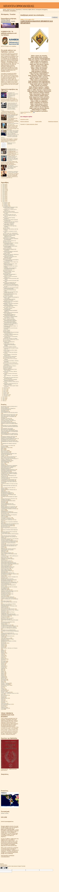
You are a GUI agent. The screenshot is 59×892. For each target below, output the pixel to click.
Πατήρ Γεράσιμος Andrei (6, 560)
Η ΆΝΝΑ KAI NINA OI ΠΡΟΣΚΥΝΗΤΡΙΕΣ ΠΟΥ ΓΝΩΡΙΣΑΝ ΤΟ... (10, 313)
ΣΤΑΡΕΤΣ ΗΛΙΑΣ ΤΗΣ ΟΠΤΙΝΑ (7, 597)
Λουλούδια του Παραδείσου (6, 518)
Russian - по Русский (5, 692)
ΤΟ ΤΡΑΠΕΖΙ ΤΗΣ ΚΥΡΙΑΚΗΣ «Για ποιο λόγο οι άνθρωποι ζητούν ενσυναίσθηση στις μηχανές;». (12, 94)
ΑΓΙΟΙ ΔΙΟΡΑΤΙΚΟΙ (5, 411)
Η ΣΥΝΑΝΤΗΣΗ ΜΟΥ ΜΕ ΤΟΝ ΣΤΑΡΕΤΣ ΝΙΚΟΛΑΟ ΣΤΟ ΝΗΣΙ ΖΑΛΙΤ (10, 222)
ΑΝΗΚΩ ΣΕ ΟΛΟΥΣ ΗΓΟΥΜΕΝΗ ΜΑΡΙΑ (9, 423)
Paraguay (3, 686)
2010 (3, 398)
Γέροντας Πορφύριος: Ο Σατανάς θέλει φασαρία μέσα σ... (10, 355)
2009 (3, 399)
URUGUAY (3, 701)
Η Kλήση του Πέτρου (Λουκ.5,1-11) (9, 240)
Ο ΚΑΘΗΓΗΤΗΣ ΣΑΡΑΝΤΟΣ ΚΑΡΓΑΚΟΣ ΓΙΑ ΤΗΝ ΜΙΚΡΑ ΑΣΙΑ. (10, 252)
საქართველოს (4, 708)
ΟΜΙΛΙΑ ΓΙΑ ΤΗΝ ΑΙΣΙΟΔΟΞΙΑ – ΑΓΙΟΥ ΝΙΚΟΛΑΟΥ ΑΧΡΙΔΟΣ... (10, 264)
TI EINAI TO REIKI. (6, 253)
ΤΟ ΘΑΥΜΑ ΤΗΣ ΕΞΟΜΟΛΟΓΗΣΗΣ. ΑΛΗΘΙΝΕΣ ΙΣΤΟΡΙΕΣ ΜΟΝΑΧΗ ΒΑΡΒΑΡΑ (10, 630)
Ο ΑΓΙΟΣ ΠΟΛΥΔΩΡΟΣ (7, 248)
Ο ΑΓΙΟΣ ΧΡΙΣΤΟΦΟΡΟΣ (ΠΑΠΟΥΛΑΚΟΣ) (9, 533)
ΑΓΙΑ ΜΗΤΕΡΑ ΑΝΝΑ (5, 409)
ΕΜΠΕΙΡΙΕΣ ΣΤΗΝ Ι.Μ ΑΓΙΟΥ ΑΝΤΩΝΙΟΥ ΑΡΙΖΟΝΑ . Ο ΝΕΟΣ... (10, 304)
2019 (3, 192)
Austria (2, 647)
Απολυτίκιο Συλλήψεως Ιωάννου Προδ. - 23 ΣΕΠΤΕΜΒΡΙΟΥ (10, 247)
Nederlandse (3, 679)
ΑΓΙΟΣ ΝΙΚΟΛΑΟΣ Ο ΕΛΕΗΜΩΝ (7, 416)
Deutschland (3, 659)
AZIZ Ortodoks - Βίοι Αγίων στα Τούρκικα (9, 648)
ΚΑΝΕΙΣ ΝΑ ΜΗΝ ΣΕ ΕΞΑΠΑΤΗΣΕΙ (8, 506)
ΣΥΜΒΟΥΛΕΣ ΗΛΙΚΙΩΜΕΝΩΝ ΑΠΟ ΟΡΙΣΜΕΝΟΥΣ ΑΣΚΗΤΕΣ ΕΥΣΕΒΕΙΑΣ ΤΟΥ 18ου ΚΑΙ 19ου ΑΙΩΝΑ (10, 614)
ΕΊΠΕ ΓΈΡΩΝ (4, 462)
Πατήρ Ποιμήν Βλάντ (5, 568)
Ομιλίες (2, 547)
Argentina (3, 645)
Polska (2, 688)
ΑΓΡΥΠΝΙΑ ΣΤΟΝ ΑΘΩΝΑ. (8, 296)
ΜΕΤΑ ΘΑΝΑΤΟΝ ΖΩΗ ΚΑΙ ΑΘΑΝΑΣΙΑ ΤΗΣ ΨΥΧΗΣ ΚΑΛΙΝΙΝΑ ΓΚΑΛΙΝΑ (10, 524)
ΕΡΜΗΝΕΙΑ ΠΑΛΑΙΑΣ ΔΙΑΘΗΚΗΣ (8, 469)
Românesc (3, 691)
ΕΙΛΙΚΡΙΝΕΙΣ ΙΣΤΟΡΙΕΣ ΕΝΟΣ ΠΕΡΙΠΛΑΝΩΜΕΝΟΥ (7, 461)
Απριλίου (5, 392)
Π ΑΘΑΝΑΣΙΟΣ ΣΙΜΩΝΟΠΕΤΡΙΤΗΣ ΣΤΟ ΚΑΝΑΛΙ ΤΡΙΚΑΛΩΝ (10, 384)
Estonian (3, 664)
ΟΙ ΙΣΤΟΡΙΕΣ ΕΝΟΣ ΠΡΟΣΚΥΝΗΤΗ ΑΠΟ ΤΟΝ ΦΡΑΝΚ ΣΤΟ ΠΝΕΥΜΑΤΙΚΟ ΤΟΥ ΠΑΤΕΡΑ (9, 545)
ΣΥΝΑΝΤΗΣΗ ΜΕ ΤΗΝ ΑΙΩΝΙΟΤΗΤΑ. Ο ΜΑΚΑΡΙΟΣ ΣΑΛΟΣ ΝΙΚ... (10, 324)
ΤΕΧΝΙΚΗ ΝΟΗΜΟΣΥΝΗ (6, 624)
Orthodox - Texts (4, 684)
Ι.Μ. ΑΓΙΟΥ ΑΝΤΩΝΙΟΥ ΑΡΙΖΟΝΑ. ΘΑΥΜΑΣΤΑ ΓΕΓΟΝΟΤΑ (9, 300)
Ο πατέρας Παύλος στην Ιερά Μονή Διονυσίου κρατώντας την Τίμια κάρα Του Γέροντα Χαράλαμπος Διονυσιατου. (12, 158)
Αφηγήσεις (3, 446)
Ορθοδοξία (3, 551)
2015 (3, 197)
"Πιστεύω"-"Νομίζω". (6, 330)
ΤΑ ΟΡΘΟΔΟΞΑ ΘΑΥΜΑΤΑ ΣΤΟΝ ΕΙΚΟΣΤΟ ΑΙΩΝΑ (8, 622)
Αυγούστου (5, 387)
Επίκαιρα (3, 464)
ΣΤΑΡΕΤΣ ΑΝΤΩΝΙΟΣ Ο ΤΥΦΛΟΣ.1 (9, 365)
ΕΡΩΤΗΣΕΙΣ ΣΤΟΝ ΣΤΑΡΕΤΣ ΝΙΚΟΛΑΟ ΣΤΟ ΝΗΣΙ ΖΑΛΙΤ (10, 220)
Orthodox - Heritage (5, 683)
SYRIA (2, 699)
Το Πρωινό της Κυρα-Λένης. (13, 123)
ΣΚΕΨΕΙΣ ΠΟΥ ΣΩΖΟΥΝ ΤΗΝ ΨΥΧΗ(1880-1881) (7, 594)
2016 (3, 196)
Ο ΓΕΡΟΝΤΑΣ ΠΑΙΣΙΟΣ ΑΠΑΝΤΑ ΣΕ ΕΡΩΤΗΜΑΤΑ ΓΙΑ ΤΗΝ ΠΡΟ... (9, 268)
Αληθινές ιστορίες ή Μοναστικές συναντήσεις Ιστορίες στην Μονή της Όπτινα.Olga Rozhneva (8, 420)
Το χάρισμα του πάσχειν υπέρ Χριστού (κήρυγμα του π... (10, 277)
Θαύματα (3, 488)
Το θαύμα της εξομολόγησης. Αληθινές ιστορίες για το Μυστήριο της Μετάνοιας (9, 627)
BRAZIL (2, 652)
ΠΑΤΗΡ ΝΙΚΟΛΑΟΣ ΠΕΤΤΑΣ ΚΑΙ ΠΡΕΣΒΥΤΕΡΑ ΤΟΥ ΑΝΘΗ (7, 567)
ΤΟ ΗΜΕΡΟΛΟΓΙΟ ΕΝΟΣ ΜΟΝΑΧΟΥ (8, 625)
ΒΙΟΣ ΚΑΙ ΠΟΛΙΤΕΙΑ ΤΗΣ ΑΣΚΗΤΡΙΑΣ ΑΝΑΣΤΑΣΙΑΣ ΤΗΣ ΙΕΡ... (10, 294)
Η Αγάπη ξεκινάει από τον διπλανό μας (10, 362)
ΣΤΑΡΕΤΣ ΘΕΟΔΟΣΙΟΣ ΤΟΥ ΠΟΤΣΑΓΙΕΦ (9, 598)
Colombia (3, 656)
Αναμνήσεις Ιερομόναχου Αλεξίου (7, 422)
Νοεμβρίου (5, 203)
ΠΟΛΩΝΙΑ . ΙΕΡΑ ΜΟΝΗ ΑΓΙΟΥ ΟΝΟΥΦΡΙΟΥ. (8, 342)
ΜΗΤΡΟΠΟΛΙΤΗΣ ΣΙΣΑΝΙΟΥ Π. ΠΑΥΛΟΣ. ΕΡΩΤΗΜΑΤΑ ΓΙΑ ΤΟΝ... (10, 243)
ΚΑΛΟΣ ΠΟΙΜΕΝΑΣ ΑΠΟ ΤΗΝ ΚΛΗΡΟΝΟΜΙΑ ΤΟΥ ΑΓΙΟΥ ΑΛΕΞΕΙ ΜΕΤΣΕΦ (8, 504)
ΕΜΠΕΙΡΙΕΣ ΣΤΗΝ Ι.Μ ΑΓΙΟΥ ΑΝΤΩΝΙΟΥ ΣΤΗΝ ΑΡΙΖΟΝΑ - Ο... (10, 302)
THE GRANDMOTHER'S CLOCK (9, 357)
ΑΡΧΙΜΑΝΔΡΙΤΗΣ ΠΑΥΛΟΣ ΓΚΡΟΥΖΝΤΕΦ (10, 441)
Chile (2, 654)
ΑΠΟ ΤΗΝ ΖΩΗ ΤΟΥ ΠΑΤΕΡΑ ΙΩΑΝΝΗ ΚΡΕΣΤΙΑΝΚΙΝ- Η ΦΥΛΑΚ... (10, 317)
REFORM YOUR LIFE (7, 241)
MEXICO (3, 678)
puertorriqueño (4, 690)
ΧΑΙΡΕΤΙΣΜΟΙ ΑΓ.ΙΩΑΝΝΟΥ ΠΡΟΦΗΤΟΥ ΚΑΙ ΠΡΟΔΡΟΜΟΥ (10, 239)
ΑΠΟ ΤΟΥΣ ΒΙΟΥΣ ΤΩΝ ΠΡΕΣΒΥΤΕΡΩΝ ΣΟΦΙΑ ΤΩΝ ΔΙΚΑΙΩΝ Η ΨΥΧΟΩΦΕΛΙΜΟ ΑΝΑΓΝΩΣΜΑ (9, 431)
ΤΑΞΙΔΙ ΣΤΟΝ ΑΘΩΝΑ (7, 258)
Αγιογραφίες (3, 410)
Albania (2, 644)
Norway (2, 682)
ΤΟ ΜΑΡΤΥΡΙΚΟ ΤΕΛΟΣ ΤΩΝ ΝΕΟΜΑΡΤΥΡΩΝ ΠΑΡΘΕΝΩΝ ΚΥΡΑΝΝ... (9, 344)
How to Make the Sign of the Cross (9, 214)
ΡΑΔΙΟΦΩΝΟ (4, 588)
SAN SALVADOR (4, 695)
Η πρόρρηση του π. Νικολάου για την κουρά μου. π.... (10, 210)
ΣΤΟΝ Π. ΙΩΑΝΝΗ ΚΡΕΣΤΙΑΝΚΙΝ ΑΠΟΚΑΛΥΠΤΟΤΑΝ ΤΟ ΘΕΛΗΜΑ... (10, 320)
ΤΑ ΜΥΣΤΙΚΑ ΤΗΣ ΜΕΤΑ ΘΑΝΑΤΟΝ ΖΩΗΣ (9, 619)
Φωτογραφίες (3, 643)
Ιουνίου (4, 390)
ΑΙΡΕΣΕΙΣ (3, 417)
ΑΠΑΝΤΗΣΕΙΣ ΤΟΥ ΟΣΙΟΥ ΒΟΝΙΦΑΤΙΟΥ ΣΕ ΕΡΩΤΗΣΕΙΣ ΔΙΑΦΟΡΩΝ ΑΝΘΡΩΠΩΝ (9, 426)
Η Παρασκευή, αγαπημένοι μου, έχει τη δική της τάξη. (12, 172)
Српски (2, 706)
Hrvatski (2, 667)
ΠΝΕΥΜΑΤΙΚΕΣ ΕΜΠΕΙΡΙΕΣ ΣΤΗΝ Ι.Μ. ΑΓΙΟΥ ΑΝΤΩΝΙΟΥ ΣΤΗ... (10, 306)
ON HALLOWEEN (6, 227)
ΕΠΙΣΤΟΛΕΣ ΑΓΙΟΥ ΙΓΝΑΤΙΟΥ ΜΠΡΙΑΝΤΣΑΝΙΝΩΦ (7, 468)
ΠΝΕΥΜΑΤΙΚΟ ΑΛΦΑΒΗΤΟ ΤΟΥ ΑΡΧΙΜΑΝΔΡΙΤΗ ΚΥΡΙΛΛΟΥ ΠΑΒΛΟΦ (9, 573)
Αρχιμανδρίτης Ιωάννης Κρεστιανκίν (8, 440)
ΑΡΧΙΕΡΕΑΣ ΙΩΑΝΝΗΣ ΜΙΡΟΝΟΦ (8, 436)
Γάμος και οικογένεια (5, 452)
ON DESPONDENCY (7, 273)
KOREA (2, 676)
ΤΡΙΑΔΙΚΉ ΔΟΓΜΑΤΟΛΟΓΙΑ (6, 636)
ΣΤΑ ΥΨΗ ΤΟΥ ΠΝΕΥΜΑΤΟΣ (7, 596)
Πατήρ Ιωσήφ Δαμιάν (5, 565)
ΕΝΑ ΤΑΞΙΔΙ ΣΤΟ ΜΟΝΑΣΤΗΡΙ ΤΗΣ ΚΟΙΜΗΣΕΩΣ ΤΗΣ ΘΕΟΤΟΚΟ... (9, 283)
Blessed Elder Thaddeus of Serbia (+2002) (11, 234)
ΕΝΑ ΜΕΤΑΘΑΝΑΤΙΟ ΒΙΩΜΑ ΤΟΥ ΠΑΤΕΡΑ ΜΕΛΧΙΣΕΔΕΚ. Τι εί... (9, 315)
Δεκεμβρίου (5, 202)
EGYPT (2, 660)
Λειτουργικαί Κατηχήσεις (6, 517)
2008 (3, 400)
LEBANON (3, 677)
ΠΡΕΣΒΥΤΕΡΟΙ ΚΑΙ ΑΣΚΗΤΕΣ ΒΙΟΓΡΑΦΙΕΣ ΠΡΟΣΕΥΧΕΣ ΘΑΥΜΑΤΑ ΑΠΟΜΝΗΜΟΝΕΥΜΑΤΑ (8, 579)
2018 (3, 194)
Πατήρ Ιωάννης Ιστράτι (5, 564)
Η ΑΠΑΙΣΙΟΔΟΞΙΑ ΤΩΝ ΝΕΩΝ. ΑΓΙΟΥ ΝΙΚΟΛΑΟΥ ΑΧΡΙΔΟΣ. (10, 257)
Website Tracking (4, 813)
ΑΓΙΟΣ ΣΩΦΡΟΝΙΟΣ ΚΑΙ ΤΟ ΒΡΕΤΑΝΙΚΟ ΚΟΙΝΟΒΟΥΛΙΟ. (12, 116)
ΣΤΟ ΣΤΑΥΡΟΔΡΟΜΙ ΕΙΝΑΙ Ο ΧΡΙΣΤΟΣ (9, 601)
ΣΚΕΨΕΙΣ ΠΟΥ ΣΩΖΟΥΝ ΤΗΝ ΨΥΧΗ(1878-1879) (7, 592)
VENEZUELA (3, 703)
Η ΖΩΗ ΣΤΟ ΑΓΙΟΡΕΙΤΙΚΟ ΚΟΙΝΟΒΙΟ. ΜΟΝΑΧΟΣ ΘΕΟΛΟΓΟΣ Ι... (10, 380)
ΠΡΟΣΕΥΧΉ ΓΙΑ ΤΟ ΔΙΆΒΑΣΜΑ (11, 143)
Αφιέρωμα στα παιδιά (5, 447)
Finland (2, 665)
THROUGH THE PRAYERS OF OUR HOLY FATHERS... (10, 370)
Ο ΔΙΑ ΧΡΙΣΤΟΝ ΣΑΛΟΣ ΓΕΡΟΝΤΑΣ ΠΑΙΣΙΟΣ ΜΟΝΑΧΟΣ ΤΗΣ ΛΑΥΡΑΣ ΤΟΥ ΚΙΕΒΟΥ (9, 536)
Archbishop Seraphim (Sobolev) (9, 211)
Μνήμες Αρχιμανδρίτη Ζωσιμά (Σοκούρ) (9, 527)
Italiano (2, 673)
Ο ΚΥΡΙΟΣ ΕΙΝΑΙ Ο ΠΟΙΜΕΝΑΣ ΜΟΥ (8, 540)
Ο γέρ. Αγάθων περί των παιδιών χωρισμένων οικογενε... (9, 308)
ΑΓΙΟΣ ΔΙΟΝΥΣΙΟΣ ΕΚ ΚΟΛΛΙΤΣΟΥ (8, 414)
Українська (3, 707)
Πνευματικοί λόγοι (4, 574)
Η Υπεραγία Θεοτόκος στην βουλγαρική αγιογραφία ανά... (10, 337)
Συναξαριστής (4, 616)
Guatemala (3, 666)
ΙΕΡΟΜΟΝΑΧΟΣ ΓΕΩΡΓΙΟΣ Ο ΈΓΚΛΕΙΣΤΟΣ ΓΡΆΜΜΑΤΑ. (7, 493)
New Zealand (3, 680)
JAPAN (2, 674)
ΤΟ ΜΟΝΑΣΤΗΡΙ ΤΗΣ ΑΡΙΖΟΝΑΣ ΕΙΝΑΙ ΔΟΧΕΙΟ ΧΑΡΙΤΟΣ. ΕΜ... (10, 292)
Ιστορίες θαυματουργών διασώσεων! (8, 498)
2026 (3, 184)
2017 (3, 195)
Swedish (2, 697)
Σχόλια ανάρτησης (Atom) (32, 124)
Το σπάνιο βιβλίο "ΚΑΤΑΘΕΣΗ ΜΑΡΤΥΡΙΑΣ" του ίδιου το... (8, 224)
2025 (3, 185)
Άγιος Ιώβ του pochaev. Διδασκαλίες (8, 415)
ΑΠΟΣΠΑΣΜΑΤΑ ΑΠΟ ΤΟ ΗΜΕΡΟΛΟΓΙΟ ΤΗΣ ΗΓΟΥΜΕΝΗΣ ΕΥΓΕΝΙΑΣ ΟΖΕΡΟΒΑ (9, 434)
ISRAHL (2, 672)
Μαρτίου (5, 393)
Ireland (2, 671)
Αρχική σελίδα (38, 121)
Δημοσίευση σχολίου (24, 119)
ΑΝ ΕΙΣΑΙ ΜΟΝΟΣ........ (7, 331)
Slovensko (3, 696)
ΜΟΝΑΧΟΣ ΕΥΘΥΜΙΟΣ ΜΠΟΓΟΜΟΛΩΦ (9, 529)
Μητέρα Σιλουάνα (4, 526)
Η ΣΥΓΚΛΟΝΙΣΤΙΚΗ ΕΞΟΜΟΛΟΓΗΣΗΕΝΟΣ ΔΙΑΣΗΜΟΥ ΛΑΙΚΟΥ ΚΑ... (10, 310)
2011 (3, 397)
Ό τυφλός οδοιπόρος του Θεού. (8, 318)
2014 (3, 198)
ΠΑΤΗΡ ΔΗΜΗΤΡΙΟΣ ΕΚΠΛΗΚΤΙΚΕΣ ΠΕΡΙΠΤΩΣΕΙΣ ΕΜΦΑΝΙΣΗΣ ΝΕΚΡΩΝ (9, 563)
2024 (3, 186)
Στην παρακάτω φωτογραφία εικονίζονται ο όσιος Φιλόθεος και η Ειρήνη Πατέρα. (12, 167)
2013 (3, 200)
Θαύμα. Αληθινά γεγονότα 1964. (7, 487)
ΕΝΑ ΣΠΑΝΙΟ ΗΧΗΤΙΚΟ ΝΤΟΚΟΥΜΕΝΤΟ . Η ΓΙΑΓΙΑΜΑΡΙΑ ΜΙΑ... (11, 260)
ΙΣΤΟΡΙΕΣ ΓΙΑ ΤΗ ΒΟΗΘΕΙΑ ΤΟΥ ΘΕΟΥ (9, 496)
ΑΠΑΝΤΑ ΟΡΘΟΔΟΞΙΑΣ (18, 6)
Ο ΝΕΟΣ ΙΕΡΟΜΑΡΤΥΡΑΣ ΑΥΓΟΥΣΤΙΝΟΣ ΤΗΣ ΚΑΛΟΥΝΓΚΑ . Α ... (11, 333)
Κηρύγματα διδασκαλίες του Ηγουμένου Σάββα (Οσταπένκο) (9, 515)
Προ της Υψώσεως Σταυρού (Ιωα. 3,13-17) (11, 339)
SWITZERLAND (4, 698)
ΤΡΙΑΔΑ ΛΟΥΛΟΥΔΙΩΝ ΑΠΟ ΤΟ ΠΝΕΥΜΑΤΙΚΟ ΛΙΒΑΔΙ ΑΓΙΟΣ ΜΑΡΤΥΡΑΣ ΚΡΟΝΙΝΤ (9, 634)
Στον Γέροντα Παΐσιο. (7, 340)
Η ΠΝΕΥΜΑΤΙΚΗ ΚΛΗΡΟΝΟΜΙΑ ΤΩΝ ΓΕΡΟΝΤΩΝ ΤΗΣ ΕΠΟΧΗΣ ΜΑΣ (8, 480)
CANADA (3, 653)
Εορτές (2, 463)
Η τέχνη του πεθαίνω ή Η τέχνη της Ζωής (9, 483)
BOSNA (2, 651)
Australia (3, 646)
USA (2, 702)
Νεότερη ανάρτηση (24, 121)
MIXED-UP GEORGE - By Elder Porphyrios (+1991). (9, 272)
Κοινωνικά (3, 516)
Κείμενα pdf (3, 510)
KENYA (2, 675)
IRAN (2, 670)
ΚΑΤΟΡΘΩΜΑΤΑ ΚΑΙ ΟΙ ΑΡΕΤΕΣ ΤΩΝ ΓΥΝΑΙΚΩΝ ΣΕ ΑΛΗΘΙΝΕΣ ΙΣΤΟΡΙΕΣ (8, 508)
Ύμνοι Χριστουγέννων (5, 638)
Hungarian (3, 668)
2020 (3, 191)
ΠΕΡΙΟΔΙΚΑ (3, 571)
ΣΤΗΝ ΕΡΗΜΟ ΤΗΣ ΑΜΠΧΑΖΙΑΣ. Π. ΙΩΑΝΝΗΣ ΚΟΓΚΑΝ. (9, 275)
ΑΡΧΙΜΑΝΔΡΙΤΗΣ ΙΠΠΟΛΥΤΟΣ (7, 439)
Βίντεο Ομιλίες (4, 450)
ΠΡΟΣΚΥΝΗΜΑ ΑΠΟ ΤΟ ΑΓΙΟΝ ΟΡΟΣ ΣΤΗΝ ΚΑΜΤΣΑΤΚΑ (9, 583)
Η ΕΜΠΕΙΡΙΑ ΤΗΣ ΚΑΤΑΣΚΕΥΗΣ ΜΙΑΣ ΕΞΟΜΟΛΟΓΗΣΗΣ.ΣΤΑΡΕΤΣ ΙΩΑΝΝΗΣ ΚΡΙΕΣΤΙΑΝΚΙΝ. (9, 473)
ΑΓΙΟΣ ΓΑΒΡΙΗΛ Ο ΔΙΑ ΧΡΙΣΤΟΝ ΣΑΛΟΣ (9, 412)
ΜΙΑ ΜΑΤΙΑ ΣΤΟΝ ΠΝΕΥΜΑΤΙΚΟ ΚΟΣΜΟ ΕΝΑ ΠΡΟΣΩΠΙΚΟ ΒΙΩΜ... (10, 288)
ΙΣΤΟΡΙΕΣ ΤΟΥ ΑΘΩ (5, 499)
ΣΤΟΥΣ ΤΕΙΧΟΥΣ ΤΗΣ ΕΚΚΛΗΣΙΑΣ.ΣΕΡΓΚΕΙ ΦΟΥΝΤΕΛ (8, 608)
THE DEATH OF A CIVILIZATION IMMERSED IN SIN (9, 236)
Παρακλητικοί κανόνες (5, 557)
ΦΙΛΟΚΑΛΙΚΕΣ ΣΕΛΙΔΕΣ (7, 367)
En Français (3, 661)
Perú (2, 687)
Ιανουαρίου (5, 395)
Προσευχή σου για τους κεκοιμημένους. (9, 581)
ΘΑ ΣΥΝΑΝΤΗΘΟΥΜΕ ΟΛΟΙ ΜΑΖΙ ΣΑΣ (9, 485)
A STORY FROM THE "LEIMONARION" (10, 233)
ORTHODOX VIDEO (5, 685)
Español (2, 663)
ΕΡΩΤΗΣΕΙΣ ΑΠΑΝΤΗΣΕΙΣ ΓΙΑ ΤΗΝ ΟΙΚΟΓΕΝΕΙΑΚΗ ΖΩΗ (8, 471)
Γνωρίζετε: (3, 455)
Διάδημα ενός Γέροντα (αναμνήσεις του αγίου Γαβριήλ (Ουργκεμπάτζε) (9, 457)
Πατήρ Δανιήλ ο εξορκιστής (6, 561)
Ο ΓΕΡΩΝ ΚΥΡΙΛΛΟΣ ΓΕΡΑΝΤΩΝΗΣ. (10, 356)
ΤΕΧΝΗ (2, 623)
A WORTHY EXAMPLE (7, 368)
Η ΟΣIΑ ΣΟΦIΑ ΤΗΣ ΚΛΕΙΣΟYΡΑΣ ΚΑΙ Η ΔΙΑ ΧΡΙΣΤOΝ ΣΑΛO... (10, 378)
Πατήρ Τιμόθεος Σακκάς (6, 569)
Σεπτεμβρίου (6, 206)
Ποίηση (24, 113)
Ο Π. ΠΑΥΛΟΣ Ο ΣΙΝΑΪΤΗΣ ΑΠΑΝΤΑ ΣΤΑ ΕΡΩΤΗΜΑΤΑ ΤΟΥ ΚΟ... (10, 335)
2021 (3, 190)
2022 (3, 189)
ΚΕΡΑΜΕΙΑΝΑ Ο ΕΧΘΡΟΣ (6, 511)
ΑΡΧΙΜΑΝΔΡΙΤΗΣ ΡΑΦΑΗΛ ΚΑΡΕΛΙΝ (8, 443)
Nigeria (2, 681)
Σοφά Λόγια (3, 595)
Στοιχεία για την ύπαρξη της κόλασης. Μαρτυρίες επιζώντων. (8, 604)
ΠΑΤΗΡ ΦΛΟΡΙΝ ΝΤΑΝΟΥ (6, 570)
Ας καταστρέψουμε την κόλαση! (7, 445)
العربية (2, 709)
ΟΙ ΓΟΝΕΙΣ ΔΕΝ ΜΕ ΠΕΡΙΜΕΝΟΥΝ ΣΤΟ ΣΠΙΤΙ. (12, 149)
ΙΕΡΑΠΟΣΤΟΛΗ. (4, 491)
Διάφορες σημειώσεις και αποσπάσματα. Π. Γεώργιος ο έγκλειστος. (9, 459)
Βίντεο (2, 449)
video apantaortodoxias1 (6, 704)
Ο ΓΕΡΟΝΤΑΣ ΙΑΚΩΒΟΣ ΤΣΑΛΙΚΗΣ (9, 346)
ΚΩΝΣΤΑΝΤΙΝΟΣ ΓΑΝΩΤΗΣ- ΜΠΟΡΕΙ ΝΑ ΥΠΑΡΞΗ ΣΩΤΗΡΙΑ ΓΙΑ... (10, 255)
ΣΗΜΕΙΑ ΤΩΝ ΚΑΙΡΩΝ (5, 589)
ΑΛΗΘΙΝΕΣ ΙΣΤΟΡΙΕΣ (5, 418)
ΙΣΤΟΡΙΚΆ (3, 502)
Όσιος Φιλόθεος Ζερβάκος (6, 552)
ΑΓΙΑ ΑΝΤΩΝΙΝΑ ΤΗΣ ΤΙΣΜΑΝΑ (7, 408)
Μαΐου (4, 391)
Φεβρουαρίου (6, 394)
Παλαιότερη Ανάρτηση (53, 121)
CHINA (2, 655)
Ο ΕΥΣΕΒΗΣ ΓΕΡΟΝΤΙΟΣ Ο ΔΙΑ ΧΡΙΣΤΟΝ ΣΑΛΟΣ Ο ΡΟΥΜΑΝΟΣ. (9, 539)
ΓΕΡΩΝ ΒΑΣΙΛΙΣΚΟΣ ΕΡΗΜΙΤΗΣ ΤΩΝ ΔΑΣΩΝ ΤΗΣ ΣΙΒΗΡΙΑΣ (9, 454)
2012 (3, 201)
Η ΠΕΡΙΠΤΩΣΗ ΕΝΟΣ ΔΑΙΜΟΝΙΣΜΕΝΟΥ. (10, 284)
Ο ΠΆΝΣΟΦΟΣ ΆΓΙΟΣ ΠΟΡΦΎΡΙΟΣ (8, 541)
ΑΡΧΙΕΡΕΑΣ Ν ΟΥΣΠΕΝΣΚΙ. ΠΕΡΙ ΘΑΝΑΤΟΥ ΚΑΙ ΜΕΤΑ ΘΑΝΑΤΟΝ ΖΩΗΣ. (9, 438)
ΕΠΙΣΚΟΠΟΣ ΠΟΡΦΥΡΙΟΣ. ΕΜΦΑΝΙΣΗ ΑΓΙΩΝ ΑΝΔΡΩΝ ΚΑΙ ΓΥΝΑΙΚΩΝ (9, 466)
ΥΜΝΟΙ (2, 637)
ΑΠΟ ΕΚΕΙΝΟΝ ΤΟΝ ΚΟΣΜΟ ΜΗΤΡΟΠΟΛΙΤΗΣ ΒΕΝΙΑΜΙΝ (7, 429)
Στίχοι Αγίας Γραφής (5, 600)
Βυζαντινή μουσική (4, 451)
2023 (3, 187)
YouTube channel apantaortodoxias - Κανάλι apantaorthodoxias (8, 21)
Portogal (2, 689)
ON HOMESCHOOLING (7, 270)
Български (3, 705)
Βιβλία (2, 448)
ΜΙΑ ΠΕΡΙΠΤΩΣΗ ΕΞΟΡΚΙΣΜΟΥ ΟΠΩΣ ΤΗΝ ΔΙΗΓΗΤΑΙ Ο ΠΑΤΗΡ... (10, 208)
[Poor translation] (5, 868)
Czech (2, 657)
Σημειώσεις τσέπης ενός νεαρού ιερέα (8, 590)
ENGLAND (3, 662)
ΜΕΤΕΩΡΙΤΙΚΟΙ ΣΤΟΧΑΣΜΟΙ (7, 525)
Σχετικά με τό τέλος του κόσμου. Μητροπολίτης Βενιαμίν (7, 618)
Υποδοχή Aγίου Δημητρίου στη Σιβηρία (10, 338)
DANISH (2, 658)
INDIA (2, 669)
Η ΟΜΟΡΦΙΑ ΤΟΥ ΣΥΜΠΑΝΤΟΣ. (9, 237)
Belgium (2, 650)
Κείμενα (2, 509)
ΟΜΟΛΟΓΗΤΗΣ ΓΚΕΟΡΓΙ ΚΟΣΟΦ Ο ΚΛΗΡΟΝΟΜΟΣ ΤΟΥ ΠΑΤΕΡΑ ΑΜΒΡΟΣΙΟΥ (8, 549)
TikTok (2, 700)
